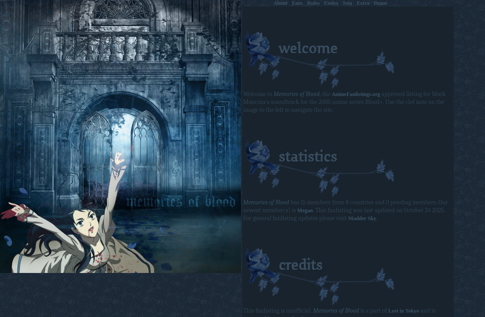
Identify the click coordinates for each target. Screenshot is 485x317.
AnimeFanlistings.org (356, 94)
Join (347, 3)
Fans (297, 3)
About (281, 3)
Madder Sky (362, 218)
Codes (331, 3)
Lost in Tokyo (403, 311)
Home (381, 3)
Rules (313, 3)
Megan (305, 210)
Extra (362, 3)
